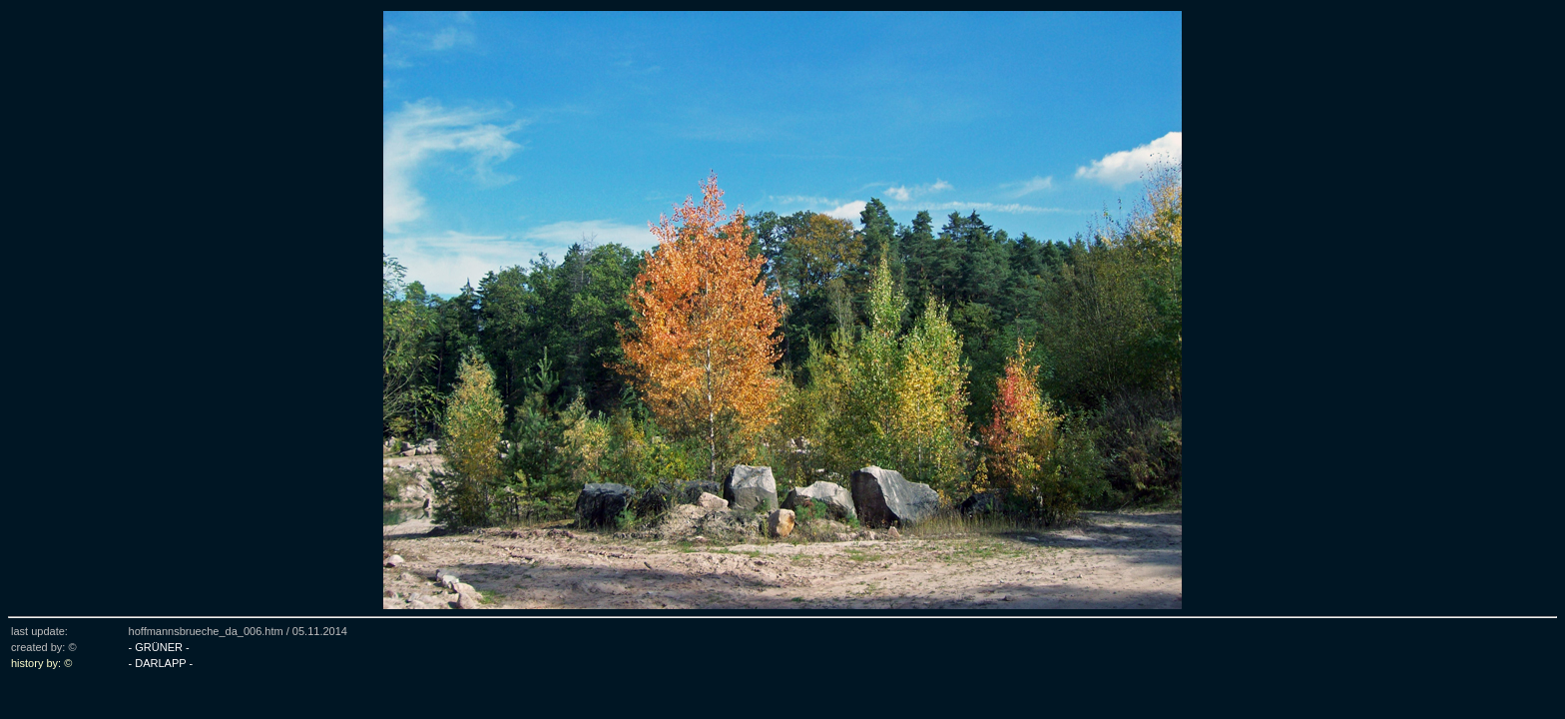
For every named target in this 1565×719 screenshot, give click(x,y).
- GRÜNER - (159, 647)
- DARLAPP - (161, 663)
